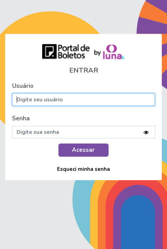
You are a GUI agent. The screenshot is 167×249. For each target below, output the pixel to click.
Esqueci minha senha (83, 169)
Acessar (83, 150)
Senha (21, 118)
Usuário (23, 86)
